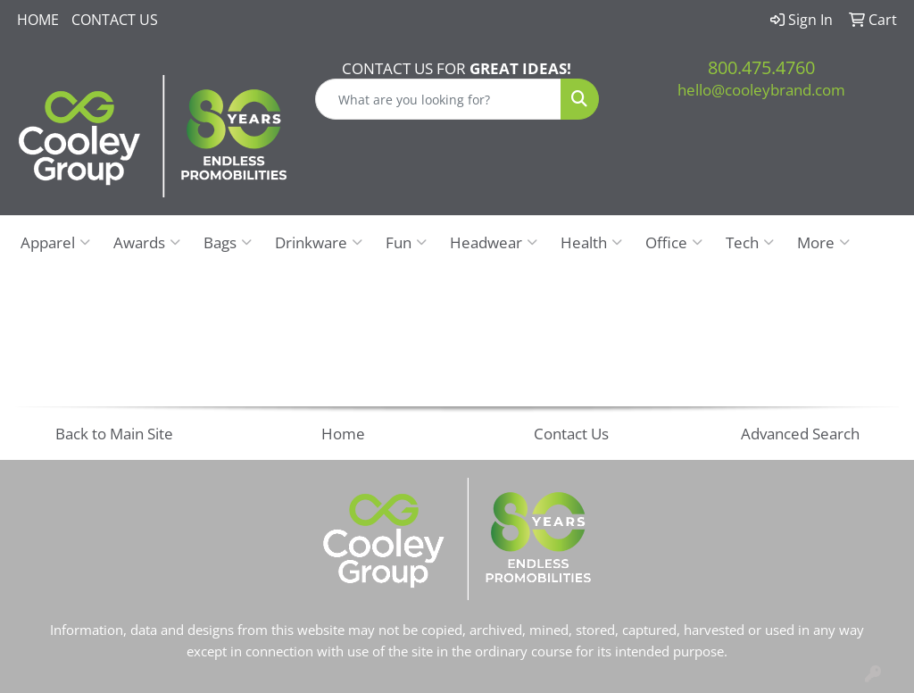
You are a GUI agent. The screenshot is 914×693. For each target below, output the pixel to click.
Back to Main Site (114, 433)
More (823, 242)
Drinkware (318, 242)
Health (591, 242)
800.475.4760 (761, 67)
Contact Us (114, 19)
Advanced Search (800, 433)
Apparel (55, 242)
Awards (146, 242)
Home (38, 19)
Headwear (493, 242)
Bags (228, 242)
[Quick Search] (438, 99)
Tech (750, 242)
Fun (406, 242)
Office (673, 242)
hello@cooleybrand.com (761, 89)
